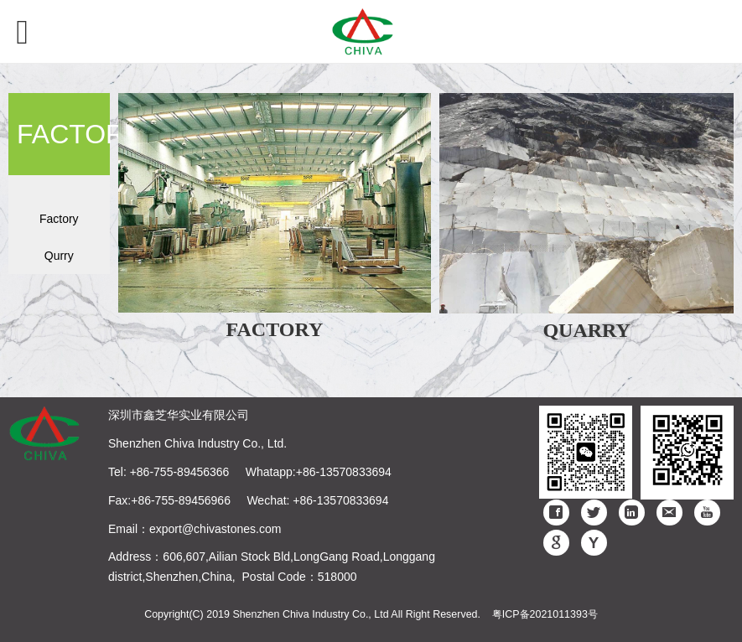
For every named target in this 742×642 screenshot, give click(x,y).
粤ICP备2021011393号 (545, 614)
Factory (59, 218)
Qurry (59, 255)
